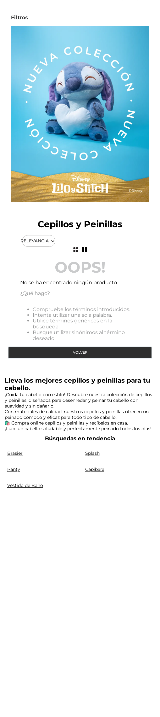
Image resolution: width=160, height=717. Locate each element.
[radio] (75, 249)
